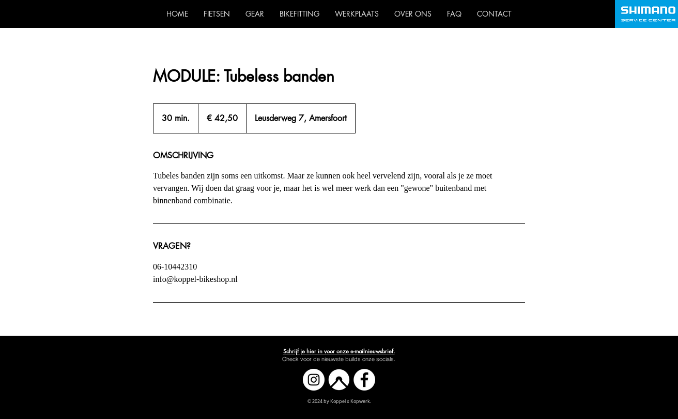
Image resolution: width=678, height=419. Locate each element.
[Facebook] (364, 380)
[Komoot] (339, 380)
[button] (339, 351)
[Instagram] (314, 380)
